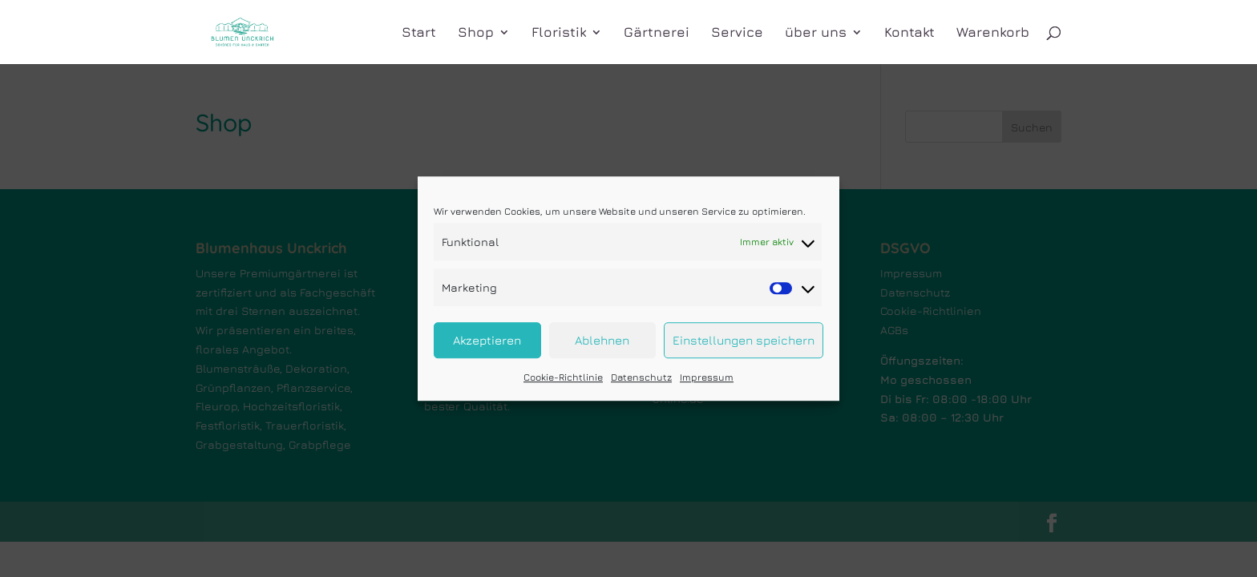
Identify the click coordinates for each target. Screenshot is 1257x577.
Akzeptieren (487, 340)
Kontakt (909, 33)
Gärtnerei (656, 33)
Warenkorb (992, 33)
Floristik (558, 33)
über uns (816, 33)
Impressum (707, 378)
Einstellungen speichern (743, 340)
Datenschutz (641, 378)
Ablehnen (602, 340)
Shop (476, 33)
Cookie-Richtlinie (563, 378)
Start (419, 33)
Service (737, 33)
